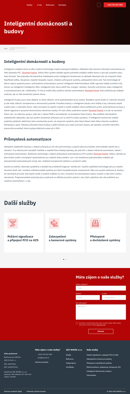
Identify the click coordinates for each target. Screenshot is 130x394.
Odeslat (101, 331)
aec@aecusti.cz (42, 357)
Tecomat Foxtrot (29, 72)
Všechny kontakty (41, 362)
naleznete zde (100, 325)
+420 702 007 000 (115, 5)
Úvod (5, 48)
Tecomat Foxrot (92, 90)
